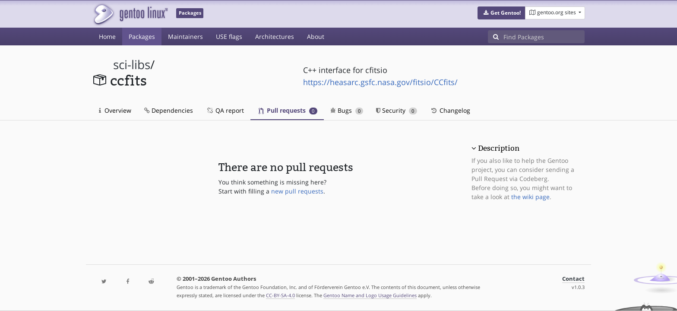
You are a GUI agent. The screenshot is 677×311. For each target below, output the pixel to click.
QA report (225, 110)
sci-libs (131, 65)
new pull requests (297, 191)
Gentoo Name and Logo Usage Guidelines (370, 295)
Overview (115, 110)
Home (107, 36)
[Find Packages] (544, 36)
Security (396, 110)
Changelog (450, 110)
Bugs (347, 110)
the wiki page (530, 197)
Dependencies (168, 110)
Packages (142, 36)
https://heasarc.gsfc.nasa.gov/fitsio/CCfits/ (380, 82)
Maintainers (185, 36)
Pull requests (288, 110)
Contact (573, 278)
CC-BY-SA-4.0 (280, 295)
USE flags (229, 36)
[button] (501, 12)
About (315, 36)
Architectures (274, 36)
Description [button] (498, 148)
